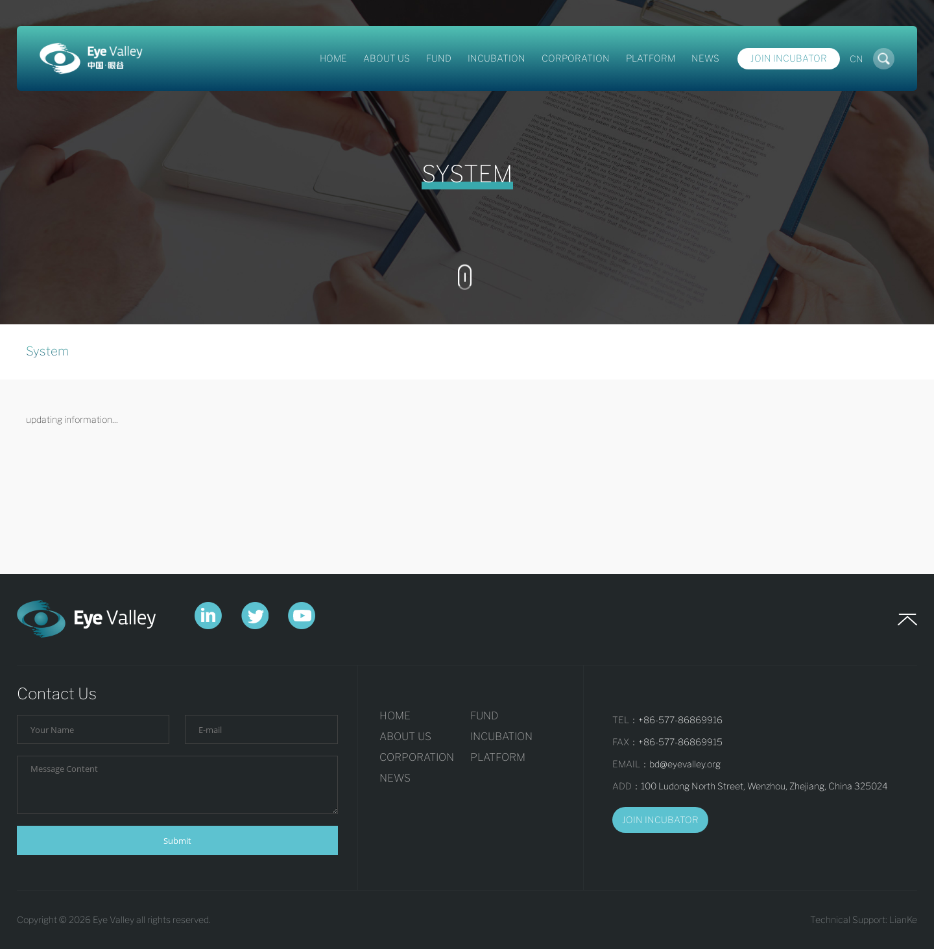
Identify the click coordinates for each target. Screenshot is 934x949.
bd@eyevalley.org (685, 763)
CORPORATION (576, 58)
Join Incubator (788, 58)
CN (856, 58)
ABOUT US (386, 58)
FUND (438, 58)
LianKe (903, 919)
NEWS (705, 58)
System (47, 351)
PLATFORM (650, 58)
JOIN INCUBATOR (660, 819)
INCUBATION (496, 58)
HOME (333, 58)
